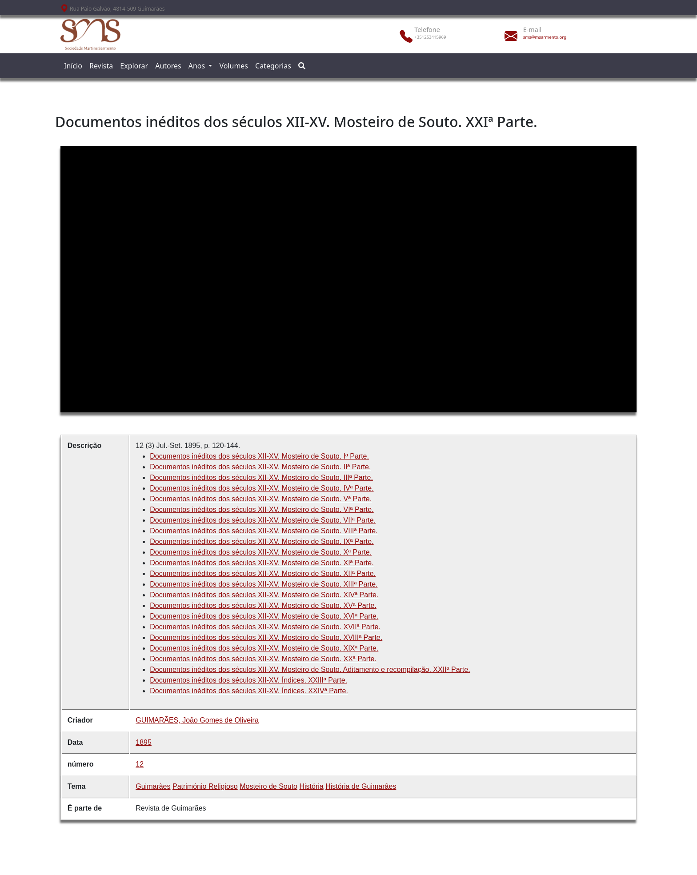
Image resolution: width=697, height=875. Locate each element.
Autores (168, 66)
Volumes (233, 66)
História (311, 786)
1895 (144, 742)
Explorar (134, 66)
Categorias (273, 66)
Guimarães (153, 786)
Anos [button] (197, 66)
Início (73, 66)
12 (140, 764)
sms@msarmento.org (544, 37)
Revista (101, 66)
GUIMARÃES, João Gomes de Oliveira (197, 720)
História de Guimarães (360, 786)
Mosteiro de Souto (268, 786)
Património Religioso (205, 786)
